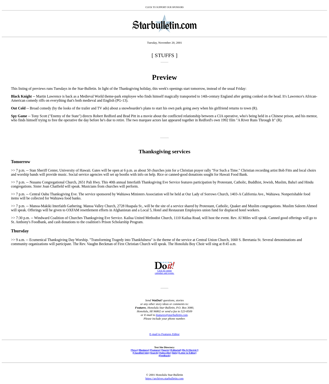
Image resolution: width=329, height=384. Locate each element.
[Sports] (165, 350)
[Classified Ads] (141, 352)
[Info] (175, 352)
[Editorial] (175, 350)
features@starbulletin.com (172, 315)
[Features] (155, 350)
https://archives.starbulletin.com (165, 378)
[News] (134, 350)
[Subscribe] (165, 352)
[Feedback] (164, 355)
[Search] (154, 352)
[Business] (143, 350)
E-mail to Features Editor (164, 334)
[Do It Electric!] (190, 350)
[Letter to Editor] (187, 352)
